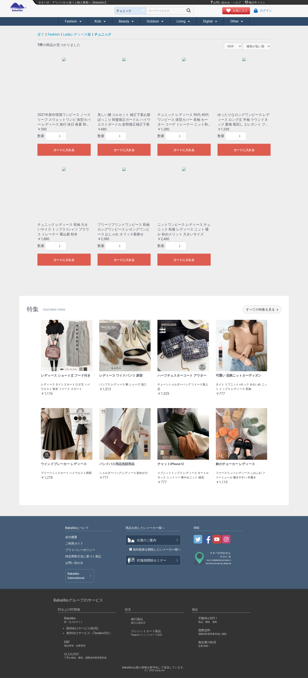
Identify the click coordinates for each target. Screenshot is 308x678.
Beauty (124, 21)
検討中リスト (257, 2)
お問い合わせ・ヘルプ (227, 2)
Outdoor (153, 21)
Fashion (71, 21)
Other (234, 21)
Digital (208, 21)
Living (181, 21)
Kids (98, 21)
